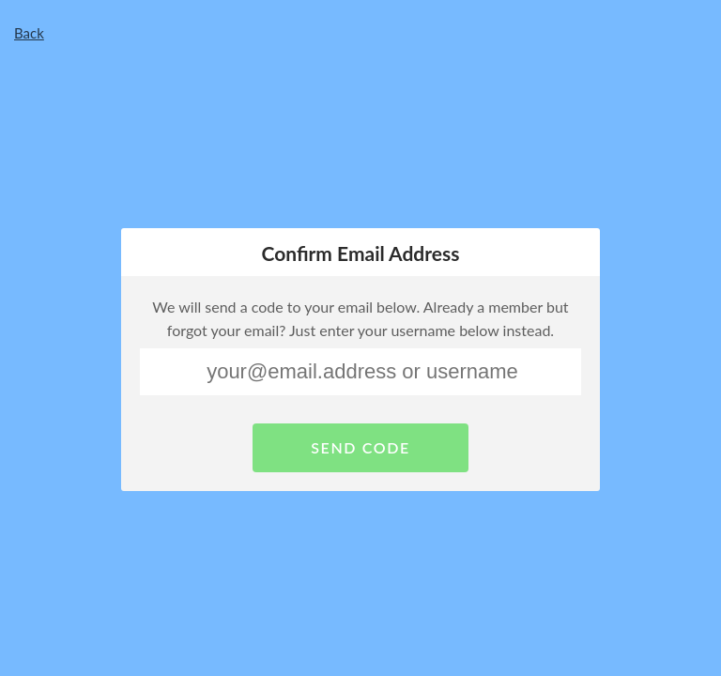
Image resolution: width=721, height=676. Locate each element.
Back (29, 32)
